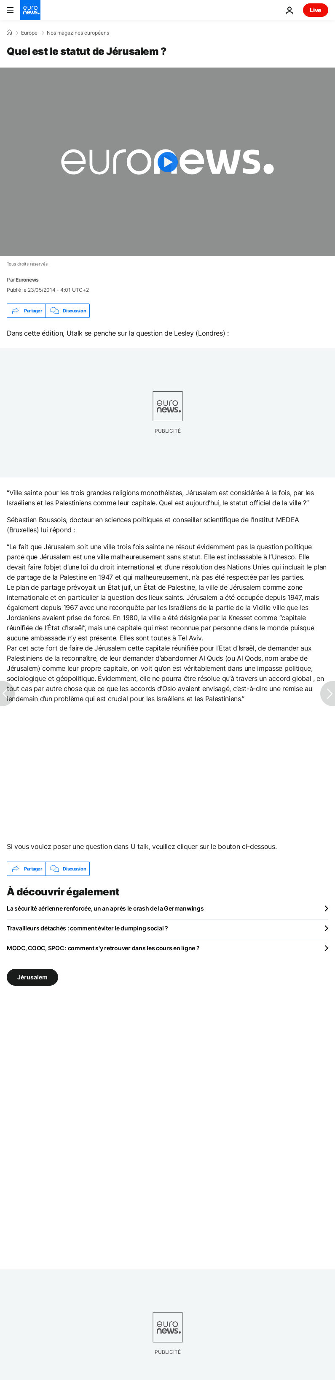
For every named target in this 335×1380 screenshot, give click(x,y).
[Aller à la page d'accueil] (30, 10)
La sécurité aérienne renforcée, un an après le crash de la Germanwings (105, 908)
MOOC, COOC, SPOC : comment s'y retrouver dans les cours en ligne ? (103, 948)
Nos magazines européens (78, 32)
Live (316, 10)
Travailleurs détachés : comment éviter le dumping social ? (87, 928)
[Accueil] (9, 32)
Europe (29, 32)
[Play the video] (167, 162)
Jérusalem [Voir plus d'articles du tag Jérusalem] (32, 977)
